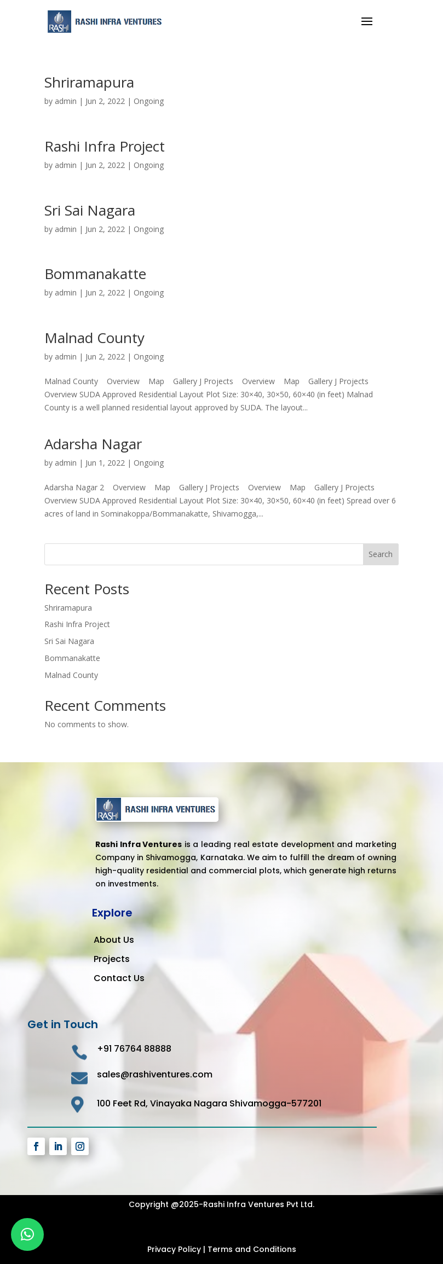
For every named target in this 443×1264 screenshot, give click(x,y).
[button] (27, 1234)
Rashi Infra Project (104, 146)
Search (381, 554)
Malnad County (94, 337)
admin (66, 101)
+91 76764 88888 (134, 1048)
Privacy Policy (174, 1249)
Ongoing (149, 101)
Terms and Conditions (252, 1249)
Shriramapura (89, 82)
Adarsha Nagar (93, 444)
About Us (114, 939)
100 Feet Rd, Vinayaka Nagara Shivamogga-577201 (209, 1103)
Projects (112, 959)
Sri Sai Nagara (89, 210)
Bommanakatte (95, 273)
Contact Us (119, 978)
